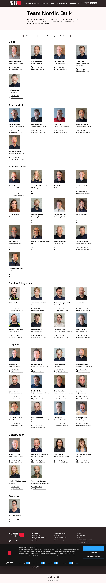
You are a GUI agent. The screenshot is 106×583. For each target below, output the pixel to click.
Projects (54, 36)
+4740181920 (82, 192)
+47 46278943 (15, 335)
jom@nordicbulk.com (17, 159)
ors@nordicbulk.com (84, 425)
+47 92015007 (82, 460)
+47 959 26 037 (60, 460)
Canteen (73, 36)
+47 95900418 (37, 425)
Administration (30, 36)
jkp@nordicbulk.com (84, 194)
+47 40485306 (60, 67)
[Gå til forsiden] (15, 3)
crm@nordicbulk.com (62, 337)
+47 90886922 (60, 130)
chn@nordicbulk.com (17, 310)
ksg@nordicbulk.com (62, 372)
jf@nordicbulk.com (38, 372)
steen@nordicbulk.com (62, 399)
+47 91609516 (15, 397)
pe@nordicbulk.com (17, 98)
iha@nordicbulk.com (17, 399)
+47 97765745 (60, 335)
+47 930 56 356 (83, 423)
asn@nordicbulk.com (39, 69)
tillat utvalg (94, 569)
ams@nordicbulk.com (17, 196)
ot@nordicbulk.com (84, 132)
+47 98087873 (15, 309)
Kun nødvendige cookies (93, 573)
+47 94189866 (82, 130)
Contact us (93, 3)
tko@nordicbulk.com (39, 489)
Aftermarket (19, 36)
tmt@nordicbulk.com (17, 425)
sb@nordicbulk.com (62, 425)
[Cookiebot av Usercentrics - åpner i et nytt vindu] (9, 580)
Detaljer (78, 580)
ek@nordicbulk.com (39, 132)
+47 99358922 (15, 67)
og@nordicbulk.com (62, 132)
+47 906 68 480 (83, 247)
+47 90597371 (82, 397)
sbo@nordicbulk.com (39, 462)
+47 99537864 (37, 130)
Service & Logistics (43, 36)
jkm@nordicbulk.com (84, 249)
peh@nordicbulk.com (39, 399)
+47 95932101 (60, 309)
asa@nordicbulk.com (17, 69)
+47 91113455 (15, 130)
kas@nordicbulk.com (62, 310)
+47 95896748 (15, 370)
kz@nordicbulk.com (16, 462)
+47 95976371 (82, 69)
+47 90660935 (15, 487)
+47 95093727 (37, 335)
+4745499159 (82, 370)
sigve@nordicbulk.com (85, 337)
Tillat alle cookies (93, 565)
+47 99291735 (15, 519)
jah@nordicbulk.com (39, 310)
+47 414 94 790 (60, 423)
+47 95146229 (15, 96)
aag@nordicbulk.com (84, 399)
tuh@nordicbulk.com (84, 462)
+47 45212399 (37, 460)
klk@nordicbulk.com (39, 427)
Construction (64, 36)
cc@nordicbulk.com (17, 372)
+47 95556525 (15, 194)
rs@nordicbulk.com (84, 372)
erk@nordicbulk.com (39, 337)
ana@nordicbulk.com (17, 337)
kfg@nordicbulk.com (17, 489)
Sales (11, 36)
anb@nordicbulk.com (84, 310)
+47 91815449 (82, 335)
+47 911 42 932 (83, 309)
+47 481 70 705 (15, 423)
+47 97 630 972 (15, 460)
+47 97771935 (37, 67)
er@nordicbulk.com (61, 69)
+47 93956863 (60, 370)
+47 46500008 (15, 157)
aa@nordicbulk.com (84, 71)
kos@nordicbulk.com (17, 132)
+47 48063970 (37, 309)
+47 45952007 (60, 397)
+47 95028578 (37, 397)
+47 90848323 (37, 487)
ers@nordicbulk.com (62, 462)
